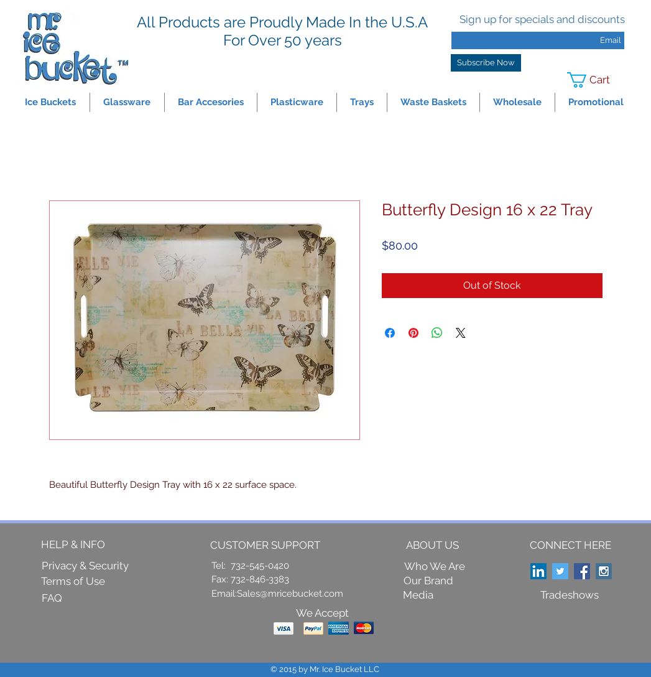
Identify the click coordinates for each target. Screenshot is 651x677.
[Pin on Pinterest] (413, 332)
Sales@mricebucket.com (290, 593)
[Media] (418, 596)
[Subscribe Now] (486, 63)
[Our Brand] (428, 581)
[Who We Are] (435, 566)
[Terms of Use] (73, 581)
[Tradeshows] (570, 595)
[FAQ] (52, 598)
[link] (596, 80)
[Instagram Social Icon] (604, 571)
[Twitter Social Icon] (560, 571)
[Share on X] (460, 332)
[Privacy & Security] (85, 566)
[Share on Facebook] (389, 332)
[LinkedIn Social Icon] (538, 571)
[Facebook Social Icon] (582, 571)
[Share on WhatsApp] (437, 332)
